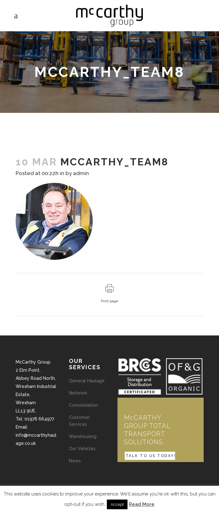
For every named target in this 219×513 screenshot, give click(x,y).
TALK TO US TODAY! (151, 456)
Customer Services (79, 421)
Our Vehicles (82, 448)
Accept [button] (117, 504)
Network (78, 392)
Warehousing (82, 436)
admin (81, 173)
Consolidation (83, 405)
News (75, 460)
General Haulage (87, 380)
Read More (141, 504)
